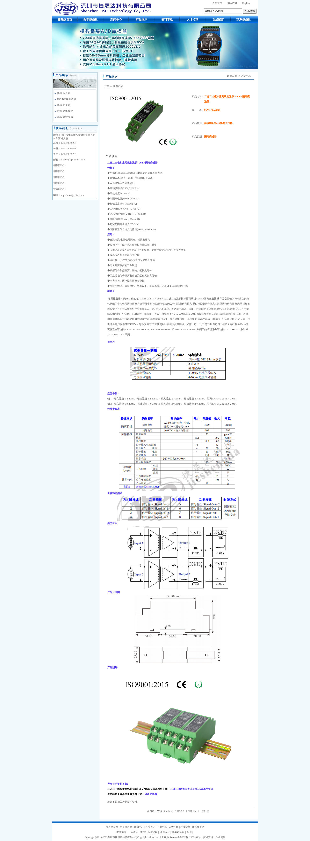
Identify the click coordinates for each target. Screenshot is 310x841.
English (246, 3)
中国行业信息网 (149, 832)
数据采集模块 (65, 111)
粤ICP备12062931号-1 (191, 837)
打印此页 (192, 811)
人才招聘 (192, 19)
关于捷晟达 (90, 19)
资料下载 (167, 19)
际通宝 (134, 832)
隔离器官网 (178, 832)
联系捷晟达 (243, 19)
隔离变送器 (64, 105)
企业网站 (220, 837)
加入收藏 (232, 3)
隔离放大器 (64, 93)
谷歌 (189, 832)
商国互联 (165, 832)
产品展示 (141, 19)
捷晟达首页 (65, 19)
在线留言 (218, 19)
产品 (106, 86)
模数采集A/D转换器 (155, 46)
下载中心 (162, 827)
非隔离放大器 (65, 117)
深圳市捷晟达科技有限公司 (122, 837)
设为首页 (217, 3)
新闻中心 (116, 19)
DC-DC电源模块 (67, 99)
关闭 (205, 811)
